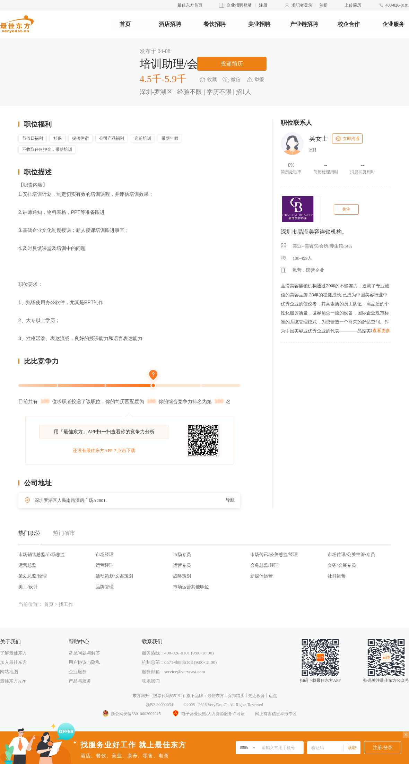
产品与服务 (80, 681)
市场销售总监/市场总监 (41, 554)
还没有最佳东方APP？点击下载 (104, 450)
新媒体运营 (261, 576)
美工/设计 (28, 586)
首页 (125, 24)
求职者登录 (301, 5)
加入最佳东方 (13, 662)
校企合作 (349, 24)
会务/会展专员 (342, 565)
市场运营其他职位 (191, 586)
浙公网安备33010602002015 (131, 713)
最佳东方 (215, 695)
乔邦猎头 (236, 695)
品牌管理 (105, 586)
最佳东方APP (13, 681)
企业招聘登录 (239, 5)
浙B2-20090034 (159, 704)
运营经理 (105, 565)
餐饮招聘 (214, 24)
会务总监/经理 (264, 565)
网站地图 (9, 671)
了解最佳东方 (13, 653)
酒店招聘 (170, 24)
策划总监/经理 (32, 576)
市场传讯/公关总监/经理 (274, 554)
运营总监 (27, 565)
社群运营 (337, 576)
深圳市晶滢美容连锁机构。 (314, 232)
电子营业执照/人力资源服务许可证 (208, 713)
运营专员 (182, 565)
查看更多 (381, 330)
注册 (263, 5)
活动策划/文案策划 (114, 576)
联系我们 (151, 681)
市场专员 (182, 554)
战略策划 (182, 576)
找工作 (66, 604)
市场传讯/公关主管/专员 (351, 554)
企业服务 (393, 24)
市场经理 (105, 554)
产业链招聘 (304, 24)
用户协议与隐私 (84, 662)
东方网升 (140, 695)
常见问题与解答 (84, 653)
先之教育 (256, 695)
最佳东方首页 (189, 5)
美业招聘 (259, 24)
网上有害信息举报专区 (276, 713)
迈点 (273, 695)
